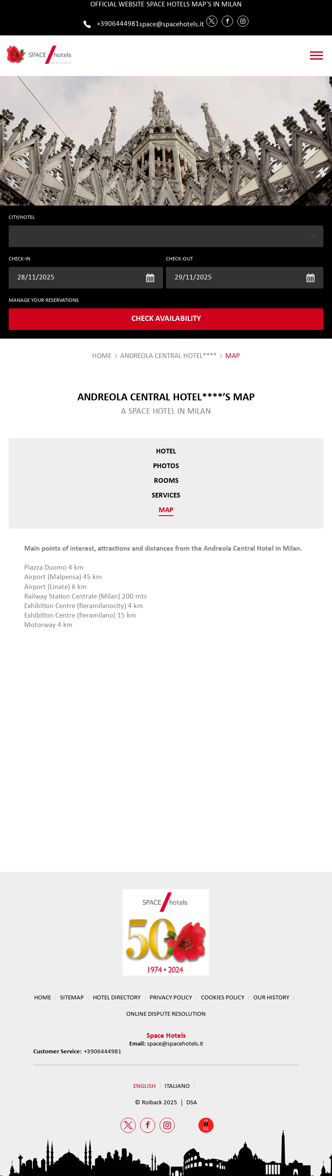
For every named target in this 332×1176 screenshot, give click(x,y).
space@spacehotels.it (171, 24)
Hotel (166, 451)
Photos (166, 466)
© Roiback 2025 (156, 1103)
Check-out (179, 259)
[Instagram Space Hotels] (243, 21)
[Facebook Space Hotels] (227, 21)
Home (42, 998)
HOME (102, 356)
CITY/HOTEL (22, 217)
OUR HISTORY (271, 998)
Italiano (177, 1086)
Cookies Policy (222, 998)
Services (166, 495)
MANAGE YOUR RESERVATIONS (44, 300)
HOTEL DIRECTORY (116, 998)
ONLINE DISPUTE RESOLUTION (166, 1014)
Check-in (19, 259)
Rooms (166, 481)
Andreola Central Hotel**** (168, 356)
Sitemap (72, 998)
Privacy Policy (171, 998)
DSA (191, 1103)
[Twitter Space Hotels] (211, 21)
